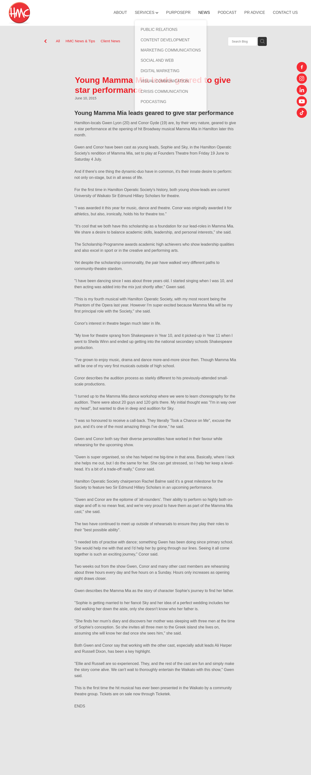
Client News (110, 41)
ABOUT (120, 12)
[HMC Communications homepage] (38, 13)
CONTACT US (285, 12)
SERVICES (146, 12)
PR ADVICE (254, 12)
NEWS (204, 12)
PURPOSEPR (178, 12)
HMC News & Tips (80, 41)
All (58, 41)
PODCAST (227, 12)
